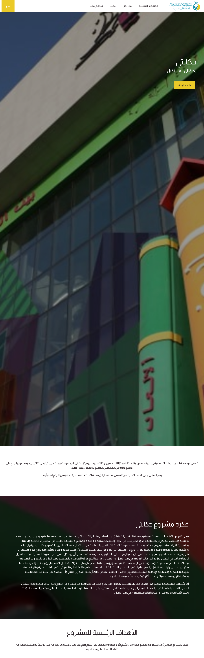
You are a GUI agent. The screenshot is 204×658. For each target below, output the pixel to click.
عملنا (113, 5)
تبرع (8, 6)
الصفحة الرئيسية (148, 5)
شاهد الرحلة (184, 85)
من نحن (127, 5)
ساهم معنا (96, 5)
